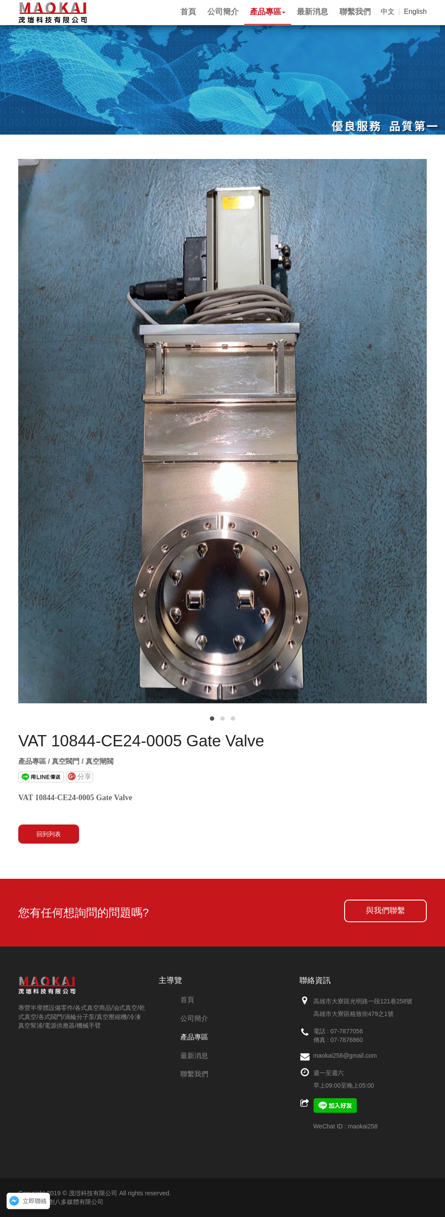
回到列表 (49, 834)
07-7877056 (346, 1031)
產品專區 (194, 1037)
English (415, 11)
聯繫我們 (194, 1074)
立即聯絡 (35, 1200)
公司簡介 (194, 1018)
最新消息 (194, 1055)
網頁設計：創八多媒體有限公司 (60, 1201)
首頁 (187, 999)
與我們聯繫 (385, 910)
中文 (388, 11)
